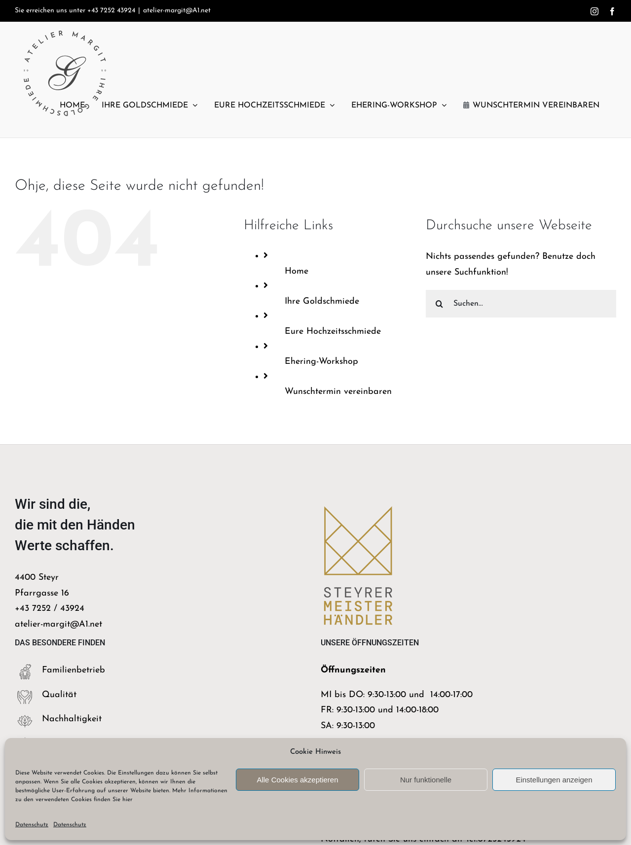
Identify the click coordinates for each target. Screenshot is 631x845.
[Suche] (439, 303)
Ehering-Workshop (321, 361)
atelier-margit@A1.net (177, 10)
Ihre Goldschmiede (322, 301)
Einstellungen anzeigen (554, 779)
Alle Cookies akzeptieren (297, 779)
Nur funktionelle (425, 779)
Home (296, 271)
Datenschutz (31, 825)
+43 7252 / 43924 (49, 608)
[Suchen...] (521, 303)
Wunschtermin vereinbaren (338, 391)
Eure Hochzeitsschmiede (333, 331)
